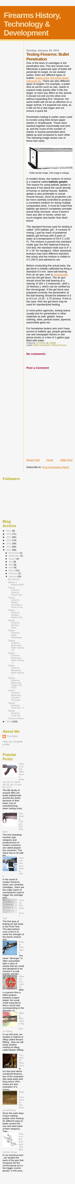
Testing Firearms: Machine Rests (14, 624)
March (12, 570)
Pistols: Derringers (21, 947)
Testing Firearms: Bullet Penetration (15, 634)
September (14, 555)
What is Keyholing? (21, 981)
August (12, 558)
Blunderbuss (14, 579)
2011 (9, 549)
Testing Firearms (59, 345)
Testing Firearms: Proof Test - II (16, 705)
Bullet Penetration (42, 345)
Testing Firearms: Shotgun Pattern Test (15, 614)
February (13, 573)
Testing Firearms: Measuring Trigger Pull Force (15, 683)
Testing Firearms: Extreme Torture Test (15, 591)
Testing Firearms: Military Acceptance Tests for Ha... (16, 602)
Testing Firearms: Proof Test (14, 713)
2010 (9, 721)
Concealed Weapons (21, 1060)
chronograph (60, 274)
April (11, 567)
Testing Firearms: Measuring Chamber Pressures (14, 695)
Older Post (66, 459)
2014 (9, 540)
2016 (9, 534)
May (11, 564)
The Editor (12, 736)
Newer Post (33, 459)
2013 (9, 543)
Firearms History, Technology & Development (32, 24)
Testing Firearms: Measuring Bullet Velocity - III (16, 645)
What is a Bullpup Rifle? (16, 583)
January (13, 576)
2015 (9, 537)
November (14, 553)
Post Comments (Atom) (55, 467)
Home (49, 459)
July (11, 561)
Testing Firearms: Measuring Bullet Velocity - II (16, 658)
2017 (9, 530)
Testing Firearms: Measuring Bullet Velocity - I (16, 670)
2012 (9, 546)
